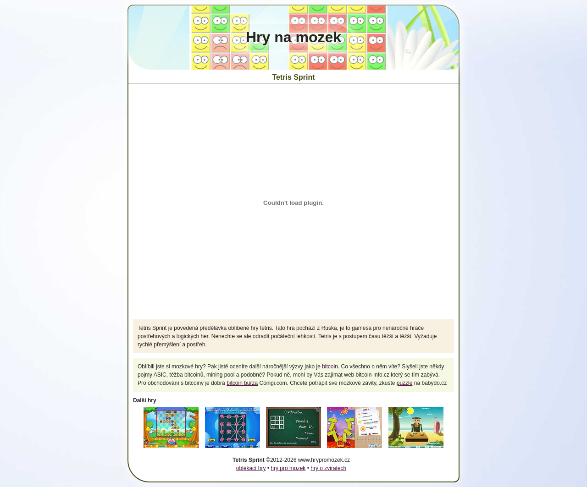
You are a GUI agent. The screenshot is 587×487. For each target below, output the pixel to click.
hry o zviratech (328, 468)
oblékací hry (251, 468)
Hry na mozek (293, 37)
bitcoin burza (242, 383)
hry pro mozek (288, 468)
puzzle (405, 383)
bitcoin (330, 366)
